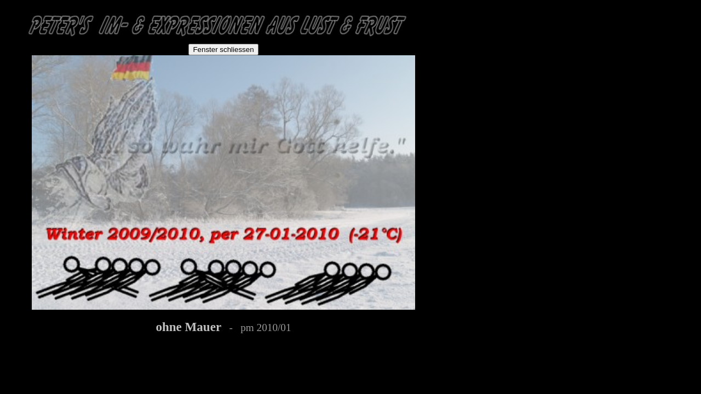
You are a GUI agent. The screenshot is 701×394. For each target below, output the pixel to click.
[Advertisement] (494, 72)
